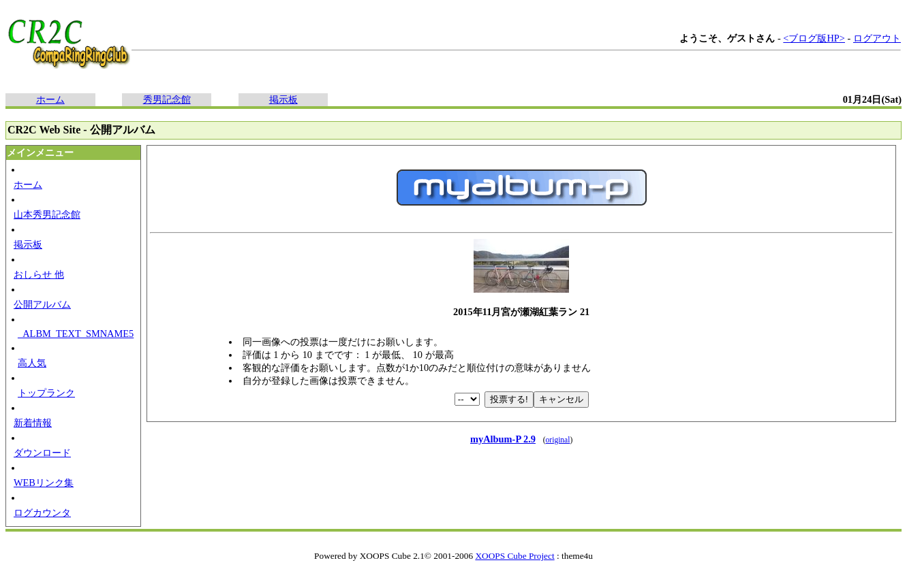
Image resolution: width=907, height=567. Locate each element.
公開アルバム (42, 304)
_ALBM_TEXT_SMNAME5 (76, 333)
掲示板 (283, 99)
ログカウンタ (42, 512)
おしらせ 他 (39, 274)
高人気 (32, 362)
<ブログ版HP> (814, 38)
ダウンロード (42, 452)
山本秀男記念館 (47, 214)
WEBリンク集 (44, 482)
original (558, 440)
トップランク (46, 392)
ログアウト (877, 38)
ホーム (50, 99)
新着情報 (33, 422)
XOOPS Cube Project (514, 556)
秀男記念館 (167, 99)
